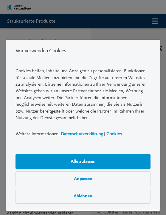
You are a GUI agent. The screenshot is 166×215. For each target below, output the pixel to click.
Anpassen (83, 178)
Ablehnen (83, 196)
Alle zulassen (82, 161)
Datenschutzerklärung (82, 133)
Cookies (114, 133)
